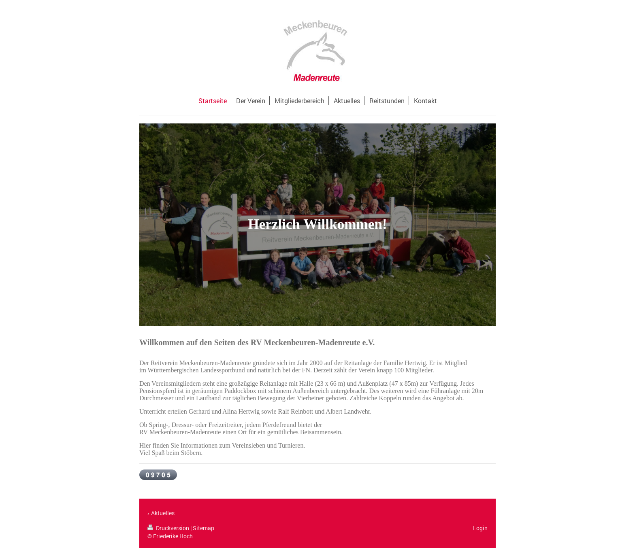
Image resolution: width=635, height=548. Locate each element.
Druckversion (168, 528)
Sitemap (203, 528)
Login (480, 528)
